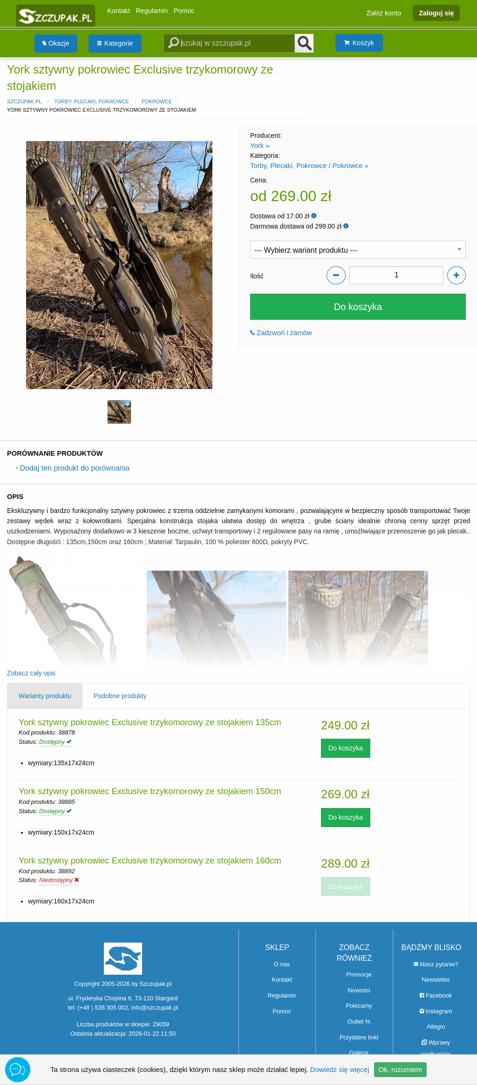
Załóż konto (384, 12)
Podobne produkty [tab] (120, 696)
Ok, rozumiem (400, 1069)
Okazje (55, 43)
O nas (282, 964)
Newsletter (436, 979)
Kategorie (115, 43)
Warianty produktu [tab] (45, 696)
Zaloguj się (436, 12)
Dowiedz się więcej (339, 1069)
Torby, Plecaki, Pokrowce (91, 101)
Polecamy (359, 1005)
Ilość (257, 276)
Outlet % (359, 1021)
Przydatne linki (359, 1037)
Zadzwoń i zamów (281, 333)
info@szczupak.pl (154, 1007)
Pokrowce (157, 101)
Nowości (359, 990)
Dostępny (55, 741)
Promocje (358, 974)
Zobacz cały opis (31, 673)
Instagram (436, 1011)
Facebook (436, 995)
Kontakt (118, 10)
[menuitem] (55, 43)
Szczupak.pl (24, 101)
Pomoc (184, 10)
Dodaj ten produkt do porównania (72, 468)
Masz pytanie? (436, 964)
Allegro (436, 1026)
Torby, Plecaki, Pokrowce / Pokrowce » (309, 165)
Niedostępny (59, 879)
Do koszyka (358, 307)
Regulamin (152, 10)
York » (259, 145)
